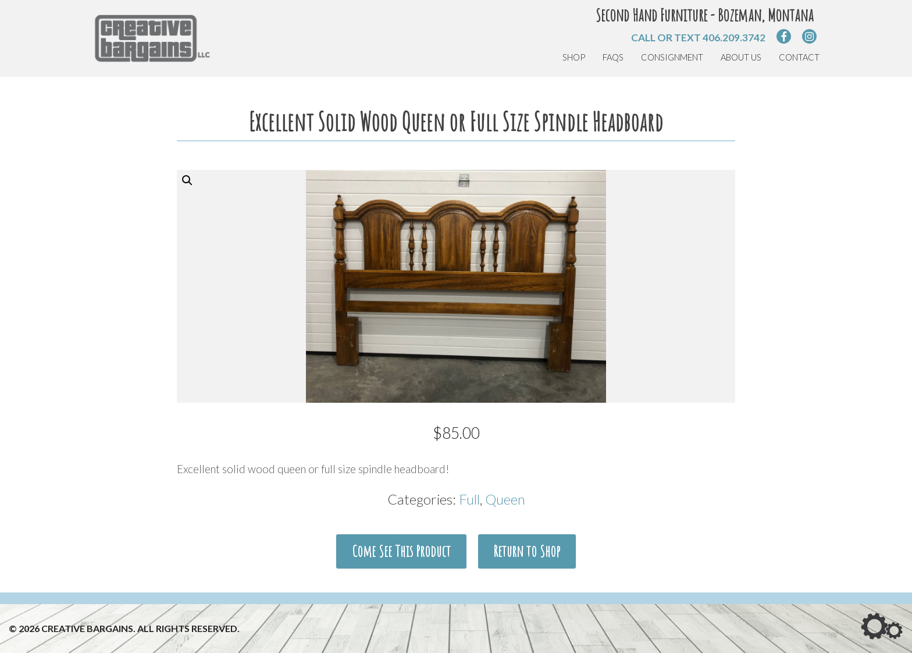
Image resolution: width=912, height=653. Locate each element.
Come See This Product (401, 551)
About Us (741, 57)
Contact (799, 57)
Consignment (672, 57)
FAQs (613, 57)
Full (469, 499)
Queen (505, 499)
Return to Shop (526, 551)
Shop (573, 57)
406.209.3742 (734, 37)
